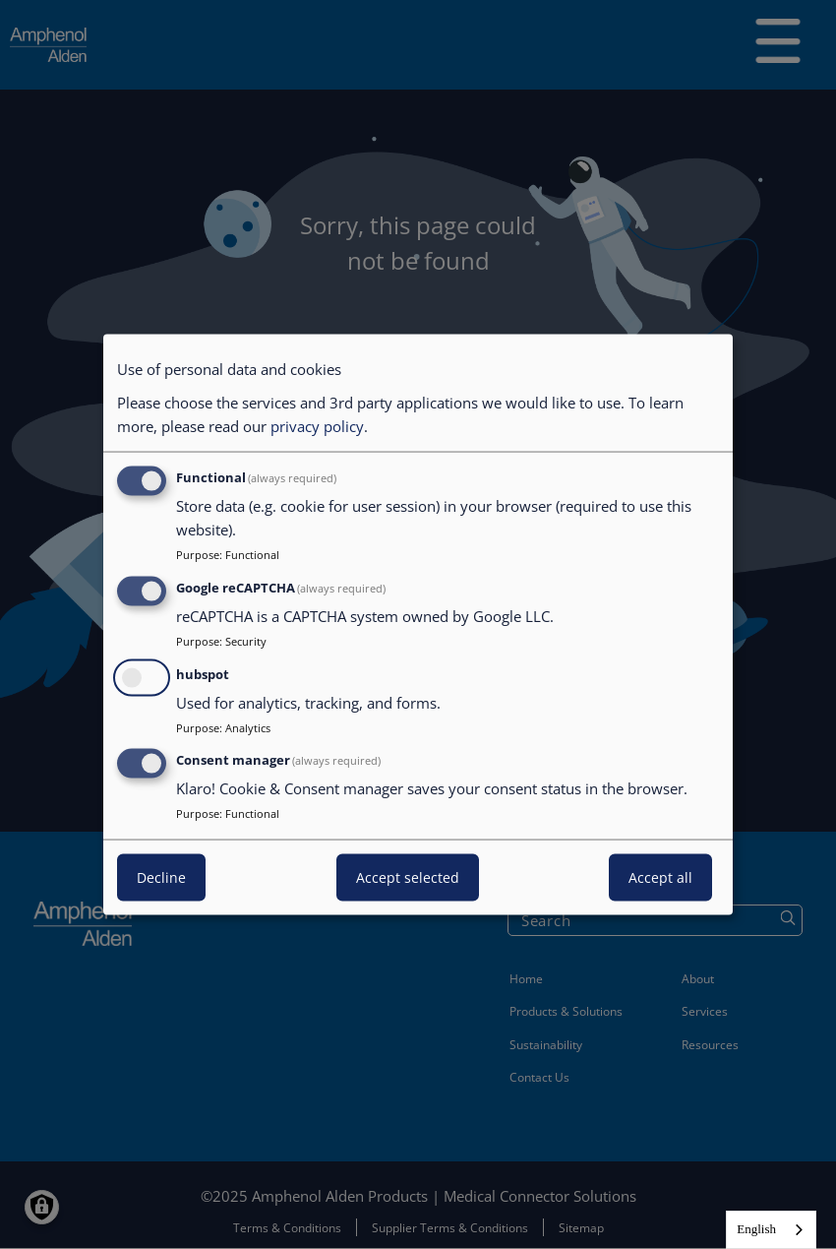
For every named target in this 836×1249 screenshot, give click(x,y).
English (756, 1228)
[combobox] (771, 1230)
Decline (161, 877)
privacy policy (317, 426)
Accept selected (407, 877)
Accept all (660, 877)
